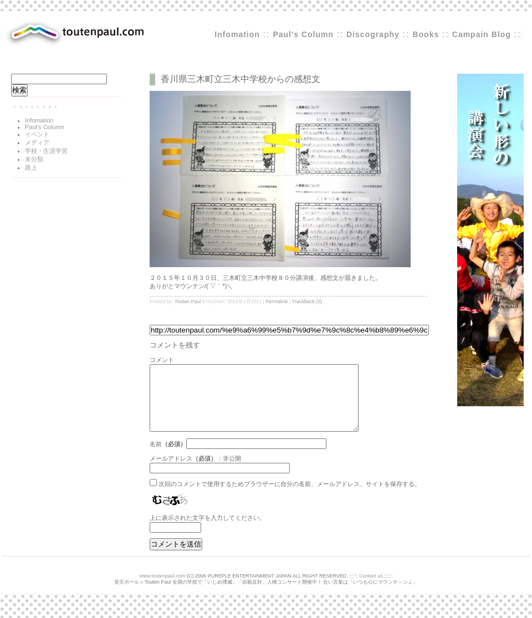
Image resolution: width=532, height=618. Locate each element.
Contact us (371, 589)
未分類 (34, 159)
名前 (156, 457)
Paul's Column (304, 34)
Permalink (276, 301)
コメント (162, 359)
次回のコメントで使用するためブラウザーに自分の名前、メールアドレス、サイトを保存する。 (289, 497)
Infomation (237, 34)
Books (425, 34)
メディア (37, 142)
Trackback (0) (307, 301)
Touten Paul (188, 301)
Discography (373, 34)
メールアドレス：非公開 (195, 471)
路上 (31, 167)
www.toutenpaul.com (163, 589)
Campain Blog (481, 34)
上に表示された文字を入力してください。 (207, 531)
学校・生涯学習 (46, 150)
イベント (37, 134)
